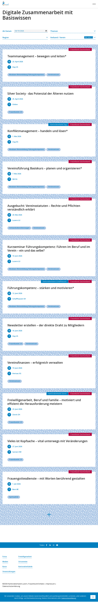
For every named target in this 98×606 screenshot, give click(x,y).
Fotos (4, 557)
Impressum (50, 587)
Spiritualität (14, 498)
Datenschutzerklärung (68, 601)
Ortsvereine (23, 562)
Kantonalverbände (25, 567)
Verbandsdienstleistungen (20, 228)
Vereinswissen (56, 75)
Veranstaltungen (8, 573)
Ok (93, 600)
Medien (5, 562)
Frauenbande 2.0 (16, 112)
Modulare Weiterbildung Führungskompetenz (27, 75)
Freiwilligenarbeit (25, 557)
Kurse (4, 567)
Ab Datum (7, 31)
